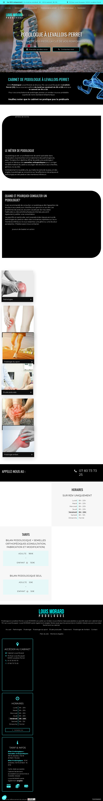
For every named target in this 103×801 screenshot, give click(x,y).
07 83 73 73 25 (13, 663)
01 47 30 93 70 (13, 661)
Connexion (96, 799)
